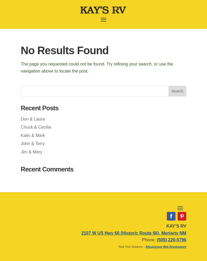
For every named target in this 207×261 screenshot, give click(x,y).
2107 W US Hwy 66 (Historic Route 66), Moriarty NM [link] (133, 233)
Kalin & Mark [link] (33, 135)
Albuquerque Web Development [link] (166, 246)
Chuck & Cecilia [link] (36, 127)
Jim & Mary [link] (31, 152)
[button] (103, 19)
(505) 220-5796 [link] (171, 240)
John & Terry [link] (33, 143)
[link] (103, 13)
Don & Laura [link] (33, 119)
